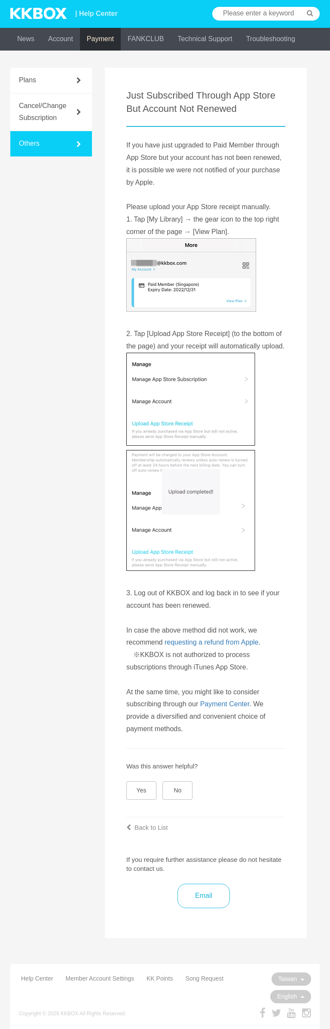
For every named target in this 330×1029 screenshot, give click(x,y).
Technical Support (204, 38)
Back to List (147, 827)
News (25, 38)
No (178, 790)
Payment (100, 38)
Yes (142, 790)
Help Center (37, 978)
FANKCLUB (146, 38)
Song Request (204, 978)
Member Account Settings (100, 978)
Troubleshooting (270, 38)
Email (203, 895)
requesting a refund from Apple (212, 642)
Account (60, 38)
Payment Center (225, 704)
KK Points (160, 978)
